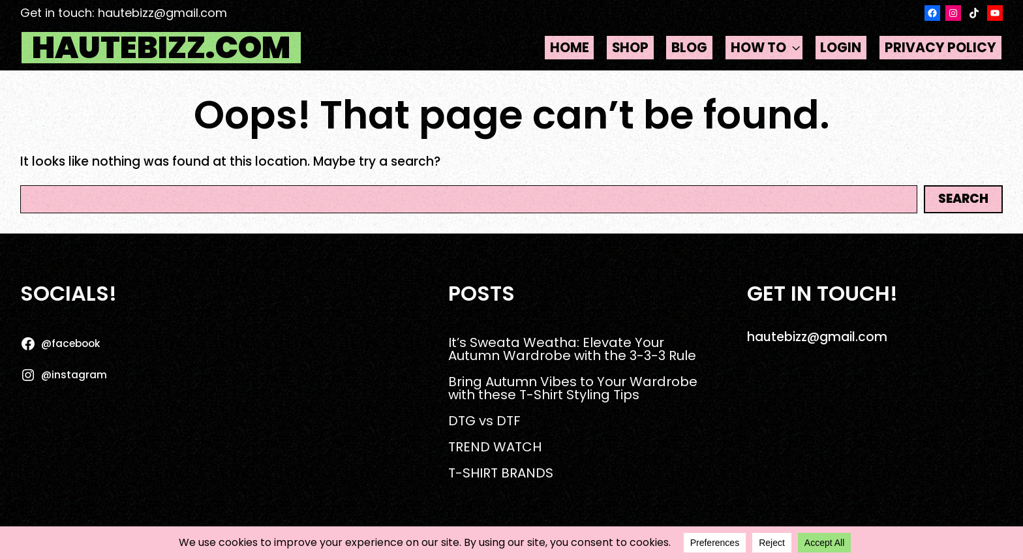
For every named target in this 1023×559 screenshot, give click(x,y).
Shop (630, 47)
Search (963, 198)
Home (569, 47)
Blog (689, 47)
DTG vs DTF (484, 420)
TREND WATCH (495, 446)
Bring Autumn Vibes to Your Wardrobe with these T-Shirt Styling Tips (572, 388)
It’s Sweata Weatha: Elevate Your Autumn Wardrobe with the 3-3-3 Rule (572, 349)
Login (840, 47)
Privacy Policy (940, 47)
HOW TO (766, 48)
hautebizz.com (161, 47)
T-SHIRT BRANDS (500, 472)
